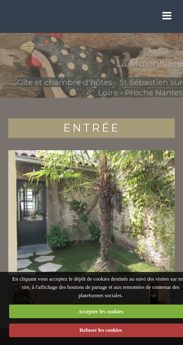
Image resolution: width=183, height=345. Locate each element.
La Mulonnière (149, 63)
